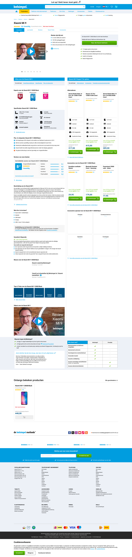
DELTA (43, 473)
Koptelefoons (45, 497)
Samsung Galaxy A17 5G (20, 477)
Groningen (71, 506)
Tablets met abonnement (20, 498)
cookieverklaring (100, 549)
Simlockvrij (55, 49)
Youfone (43, 486)
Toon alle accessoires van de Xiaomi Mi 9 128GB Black (82, 205)
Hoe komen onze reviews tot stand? (24, 176)
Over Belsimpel (45, 506)
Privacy (61, 537)
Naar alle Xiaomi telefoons (75, 157)
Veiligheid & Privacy (46, 508)
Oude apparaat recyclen (74, 494)
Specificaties (38, 83)
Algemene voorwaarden (86, 537)
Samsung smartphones (74, 470)
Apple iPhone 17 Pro (19, 470)
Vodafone (44, 484)
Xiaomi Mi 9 (31, 19)
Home (15, 19)
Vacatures (44, 512)
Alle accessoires (45, 501)
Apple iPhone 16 (18, 472)
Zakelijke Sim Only (100, 495)
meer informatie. (83, 535)
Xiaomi (25, 19)
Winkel (71, 504)
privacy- (93, 549)
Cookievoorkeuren (75, 537)
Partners (46, 537)
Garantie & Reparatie (19, 509)
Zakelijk (98, 489)
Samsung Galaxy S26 (19, 473)
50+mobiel (44, 469)
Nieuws (41, 537)
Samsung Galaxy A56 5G (20, 475)
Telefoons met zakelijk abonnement (104, 494)
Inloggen (98, 6)
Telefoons (53, 11)
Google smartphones (73, 477)
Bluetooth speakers (46, 500)
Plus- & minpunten (48, 83)
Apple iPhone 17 (18, 469)
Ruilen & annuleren (18, 511)
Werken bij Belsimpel (54, 537)
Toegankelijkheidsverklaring (48, 509)
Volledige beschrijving (20, 204)
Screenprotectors (45, 492)
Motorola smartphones (74, 475)
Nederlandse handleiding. (21, 230)
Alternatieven (80, 83)
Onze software (45, 511)
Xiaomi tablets (17, 494)
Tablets (90, 11)
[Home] (16, 11)
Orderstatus (17, 508)
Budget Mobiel (45, 472)
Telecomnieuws (72, 492)
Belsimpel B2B (99, 491)
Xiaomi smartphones (73, 473)
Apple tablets (17, 491)
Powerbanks (44, 494)
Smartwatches (45, 498)
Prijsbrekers (24, 11)
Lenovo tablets (17, 497)
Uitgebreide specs (19, 132)
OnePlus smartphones (74, 472)
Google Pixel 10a (18, 478)
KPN (43, 477)
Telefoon (20, 19)
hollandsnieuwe (45, 475)
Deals (98, 504)
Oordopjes (44, 495)
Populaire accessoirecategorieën (101, 83)
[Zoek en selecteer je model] (65, 6)
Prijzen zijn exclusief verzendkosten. (83, 533)
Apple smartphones (73, 469)
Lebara (43, 478)
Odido (43, 480)
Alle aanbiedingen (100, 506)
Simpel (43, 481)
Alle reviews (18, 180)
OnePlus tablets (18, 495)
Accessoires (81, 11)
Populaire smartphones (22, 467)
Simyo (43, 483)
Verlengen (71, 11)
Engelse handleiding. (52, 230)
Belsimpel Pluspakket (48, 344)
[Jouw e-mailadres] (58, 455)
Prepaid (70, 491)
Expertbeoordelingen (28, 83)
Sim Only (62, 11)
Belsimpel (45, 504)
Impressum (67, 537)
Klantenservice (100, 11)
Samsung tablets (18, 492)
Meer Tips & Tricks (19, 299)
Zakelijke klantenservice (101, 492)
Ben (42, 470)
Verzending (17, 506)
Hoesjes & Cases (45, 491)
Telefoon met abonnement (39, 11)
